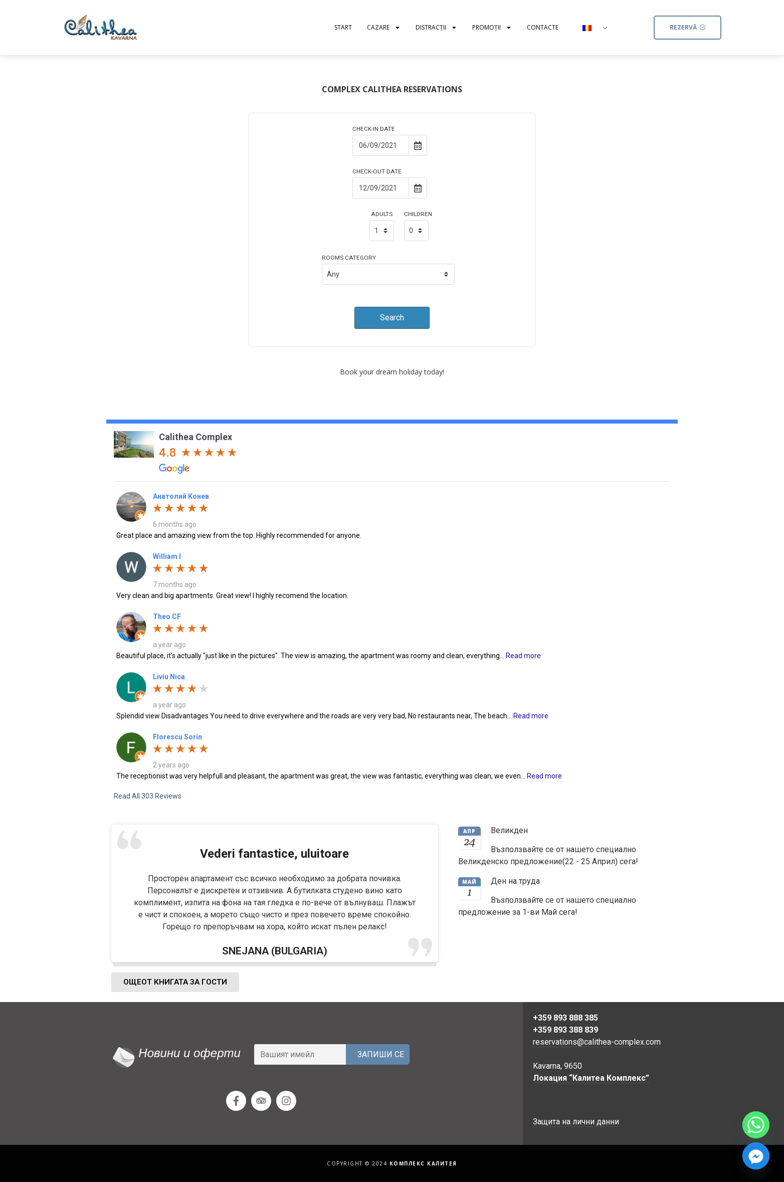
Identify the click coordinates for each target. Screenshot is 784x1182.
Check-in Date (373, 129)
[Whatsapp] (755, 1124)
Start (343, 27)
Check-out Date (377, 172)
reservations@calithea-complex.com (597, 1042)
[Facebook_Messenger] (755, 1155)
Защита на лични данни (576, 1121)
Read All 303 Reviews (147, 796)
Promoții (492, 27)
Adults (382, 215)
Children (418, 215)
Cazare (384, 27)
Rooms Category (349, 258)
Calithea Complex (195, 437)
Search (392, 317)
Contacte (542, 27)
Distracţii (436, 27)
